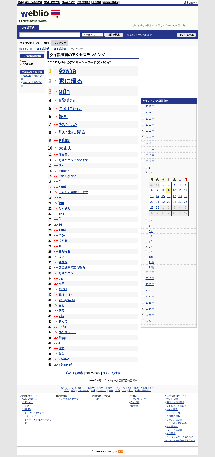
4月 (151, 226)
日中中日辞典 (68, 2)
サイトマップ (29, 416)
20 (152, 201)
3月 (151, 220)
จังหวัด (67, 70)
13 (152, 196)
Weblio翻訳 (172, 409)
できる (63, 240)
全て (24, 60)
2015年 (150, 149)
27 (152, 207)
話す (61, 348)
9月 (151, 251)
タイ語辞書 (60, 48)
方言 (131, 390)
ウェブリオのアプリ (68, 399)
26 (185, 201)
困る (61, 305)
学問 (152, 388)
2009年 (150, 112)
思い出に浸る (72, 132)
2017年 (150, 161)
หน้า (64, 91)
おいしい (68, 124)
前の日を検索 (74, 373)
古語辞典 (96, 2)
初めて (63, 321)
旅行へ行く (66, 294)
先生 (61, 353)
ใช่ (60, 224)
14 (157, 196)
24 (174, 201)
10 (174, 190)
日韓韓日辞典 (83, 2)
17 (174, 196)
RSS (121, 452)
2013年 (150, 136)
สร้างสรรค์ (65, 364)
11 (180, 190)
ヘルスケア (83, 390)
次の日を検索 (111, 373)
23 (169, 201)
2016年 (150, 155)
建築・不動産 (140, 388)
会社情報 (134, 402)
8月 (151, 246)
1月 (151, 167)
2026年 (150, 320)
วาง (61, 278)
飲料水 (63, 262)
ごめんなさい (67, 176)
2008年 (150, 106)
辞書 (20, 2)
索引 (46, 43)
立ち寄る (64, 251)
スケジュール (67, 332)
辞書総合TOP (191, 2)
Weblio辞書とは (30, 399)
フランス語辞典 (174, 419)
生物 (111, 390)
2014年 (150, 142)
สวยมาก (64, 170)
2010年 (150, 118)
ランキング (60, 43)
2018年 (150, 272)
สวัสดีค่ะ (67, 100)
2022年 (150, 296)
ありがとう (66, 273)
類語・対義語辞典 (33, 2)
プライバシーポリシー (33, 412)
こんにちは (70, 108)
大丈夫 (65, 148)
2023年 (150, 302)
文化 (66, 390)
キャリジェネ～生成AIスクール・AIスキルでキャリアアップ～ (179, 440)
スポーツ (102, 390)
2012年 (150, 130)
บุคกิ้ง (62, 326)
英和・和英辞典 (52, 2)
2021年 (150, 290)
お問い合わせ (101, 399)
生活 (73, 390)
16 (169, 196)
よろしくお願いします (73, 192)
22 (163, 201)
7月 (151, 241)
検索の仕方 (27, 402)
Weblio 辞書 (26, 48)
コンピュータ (90, 388)
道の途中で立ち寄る (72, 267)
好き (63, 116)
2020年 (150, 284)
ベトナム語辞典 (174, 430)
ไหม (61, 203)
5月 (151, 231)
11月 (151, 262)
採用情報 (134, 406)
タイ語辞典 (28, 27)
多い (61, 256)
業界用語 (76, 388)
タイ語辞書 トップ (30, 43)
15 (163, 196)
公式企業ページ (138, 399)
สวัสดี (62, 187)
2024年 (150, 308)
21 (157, 201)
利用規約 (26, 409)
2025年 (150, 314)
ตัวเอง (62, 230)
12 (185, 190)
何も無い (64, 154)
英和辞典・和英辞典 (177, 406)
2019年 (150, 278)
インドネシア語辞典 (177, 423)
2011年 (150, 124)
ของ (61, 214)
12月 (151, 267)
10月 (151, 257)
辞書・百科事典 (143, 390)
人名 (124, 390)
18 (180, 196)
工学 (130, 388)
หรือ (61, 316)
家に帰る (70, 81)
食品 (117, 390)
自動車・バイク (113, 388)
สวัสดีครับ (65, 359)
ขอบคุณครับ (67, 300)
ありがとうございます (73, 160)
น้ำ (60, 219)
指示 (61, 283)
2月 (151, 172)
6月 (151, 236)
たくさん (64, 208)
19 (185, 196)
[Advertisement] (130, 15)
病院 (61, 310)
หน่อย (64, 140)
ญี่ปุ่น (62, 235)
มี (60, 181)
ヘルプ (25, 406)
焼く (61, 165)
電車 (101, 388)
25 (180, 201)
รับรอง (63, 289)
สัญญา (63, 337)
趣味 (93, 390)
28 (157, 207)
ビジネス (65, 388)
